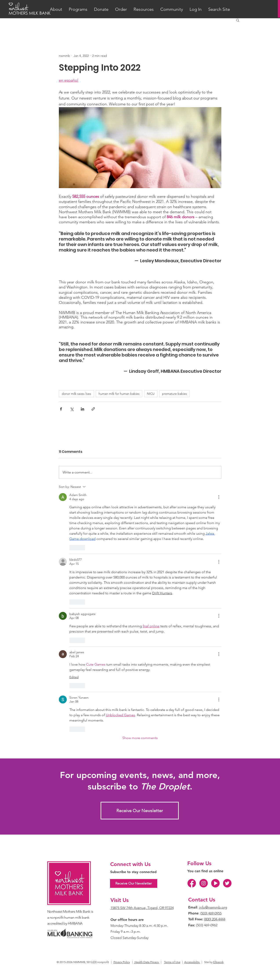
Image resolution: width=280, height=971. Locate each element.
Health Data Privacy (146, 962)
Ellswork (218, 962)
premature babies (174, 394)
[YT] (215, 883)
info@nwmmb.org (213, 907)
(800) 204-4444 (214, 919)
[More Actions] (218, 497)
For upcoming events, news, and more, (140, 775)
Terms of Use (172, 962)
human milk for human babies (119, 394)
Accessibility (192, 962)
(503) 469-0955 (211, 913)
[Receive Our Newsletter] (140, 810)
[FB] (191, 883)
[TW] (227, 883)
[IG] (203, 883)
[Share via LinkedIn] (82, 409)
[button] (56, 9)
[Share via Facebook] (61, 409)
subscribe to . (140, 786)
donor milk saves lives (76, 394)
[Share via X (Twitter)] (72, 409)
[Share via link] (93, 409)
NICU (151, 394)
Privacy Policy (122, 962)
